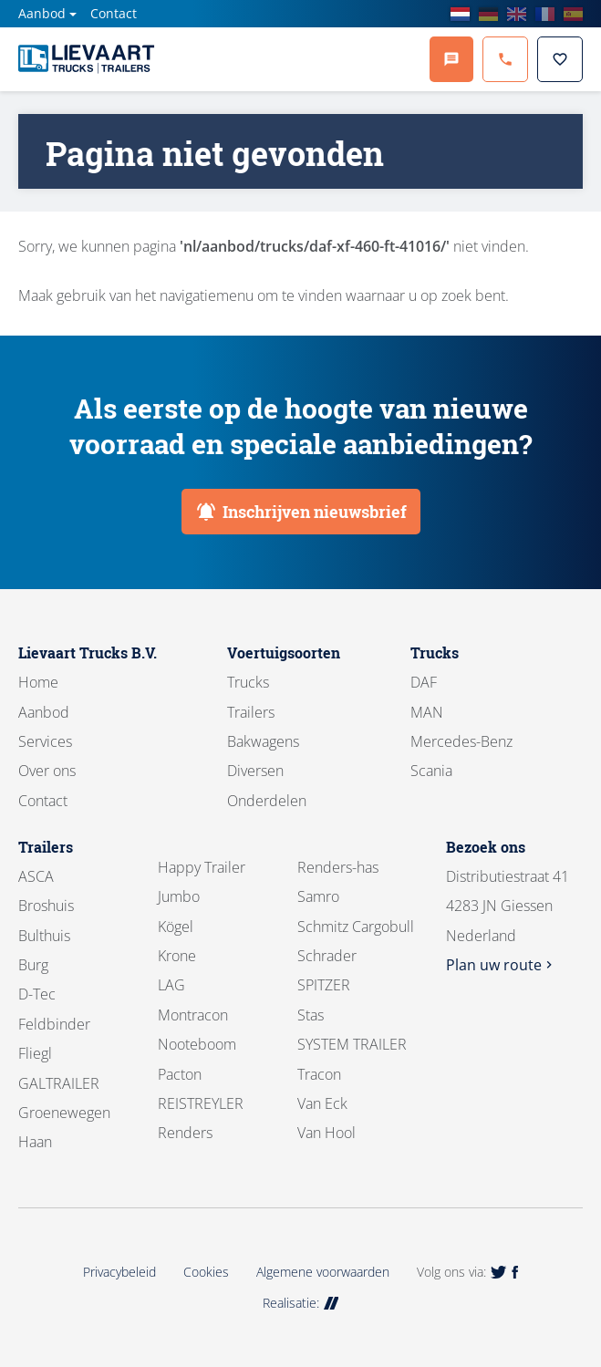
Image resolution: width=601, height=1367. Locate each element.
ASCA (36, 876)
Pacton (180, 1074)
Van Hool (326, 1133)
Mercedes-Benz (461, 741)
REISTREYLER (201, 1103)
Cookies (206, 1271)
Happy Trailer (201, 867)
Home (38, 682)
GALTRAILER (58, 1083)
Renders (185, 1133)
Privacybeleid (119, 1271)
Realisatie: (301, 1302)
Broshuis (46, 906)
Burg (33, 965)
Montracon (193, 1015)
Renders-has (337, 867)
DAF (423, 682)
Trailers (251, 712)
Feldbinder (54, 1024)
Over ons (47, 771)
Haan (35, 1142)
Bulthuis (44, 936)
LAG (171, 985)
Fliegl (35, 1053)
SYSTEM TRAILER (352, 1044)
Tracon (319, 1074)
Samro (318, 896)
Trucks (248, 682)
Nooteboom (197, 1044)
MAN (426, 712)
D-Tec (37, 994)
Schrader (327, 956)
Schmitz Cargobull (355, 927)
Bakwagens (263, 741)
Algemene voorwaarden (322, 1271)
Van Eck (322, 1103)
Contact (113, 13)
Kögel (175, 927)
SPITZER (323, 985)
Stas (310, 1015)
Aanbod (42, 13)
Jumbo (179, 896)
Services (45, 741)
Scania (431, 771)
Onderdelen (266, 801)
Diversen (255, 771)
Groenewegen (64, 1113)
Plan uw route (501, 965)
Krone (177, 956)
